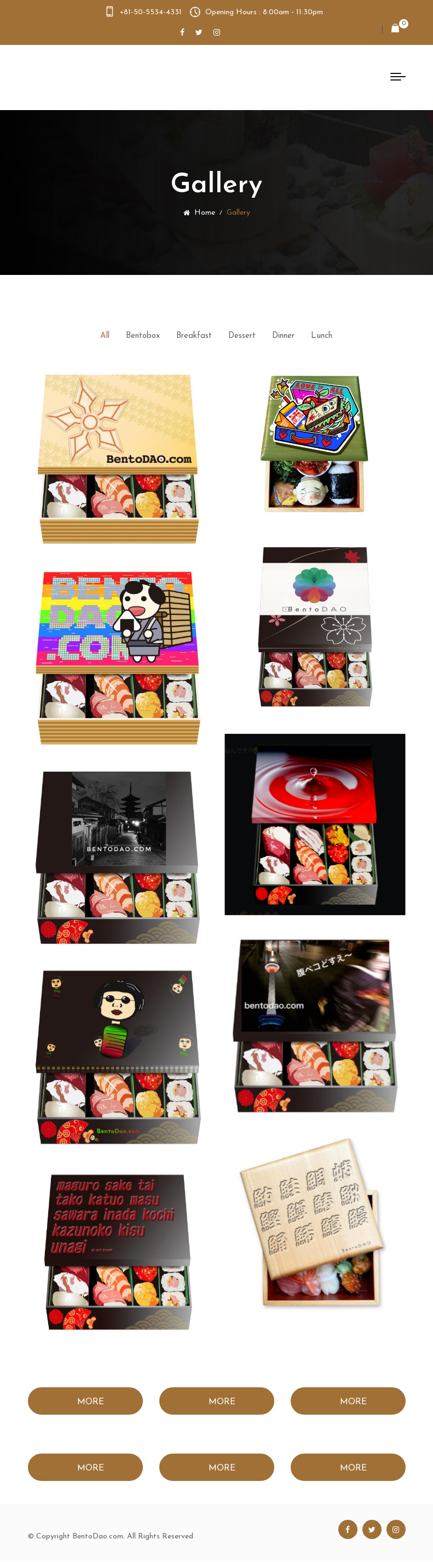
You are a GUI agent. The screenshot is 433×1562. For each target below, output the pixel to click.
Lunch (321, 336)
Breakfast (194, 336)
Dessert (242, 336)
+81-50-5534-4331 (151, 12)
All (104, 336)
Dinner (283, 336)
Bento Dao (84, 77)
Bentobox (143, 336)
